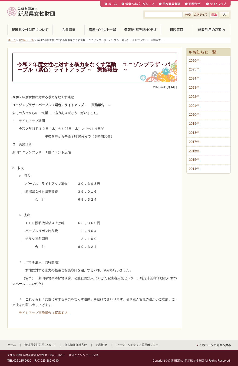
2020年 (194, 114)
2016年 (194, 151)
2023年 (194, 87)
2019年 (194, 123)
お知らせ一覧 (26, 40)
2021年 (194, 105)
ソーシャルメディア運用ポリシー (137, 344)
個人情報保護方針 (76, 344)
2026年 (194, 60)
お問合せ (101, 344)
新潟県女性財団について (40, 344)
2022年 (194, 96)
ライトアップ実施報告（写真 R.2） (44, 313)
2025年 (194, 69)
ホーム (12, 40)
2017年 (194, 142)
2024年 (194, 78)
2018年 (194, 132)
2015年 (194, 159)
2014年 (194, 169)
